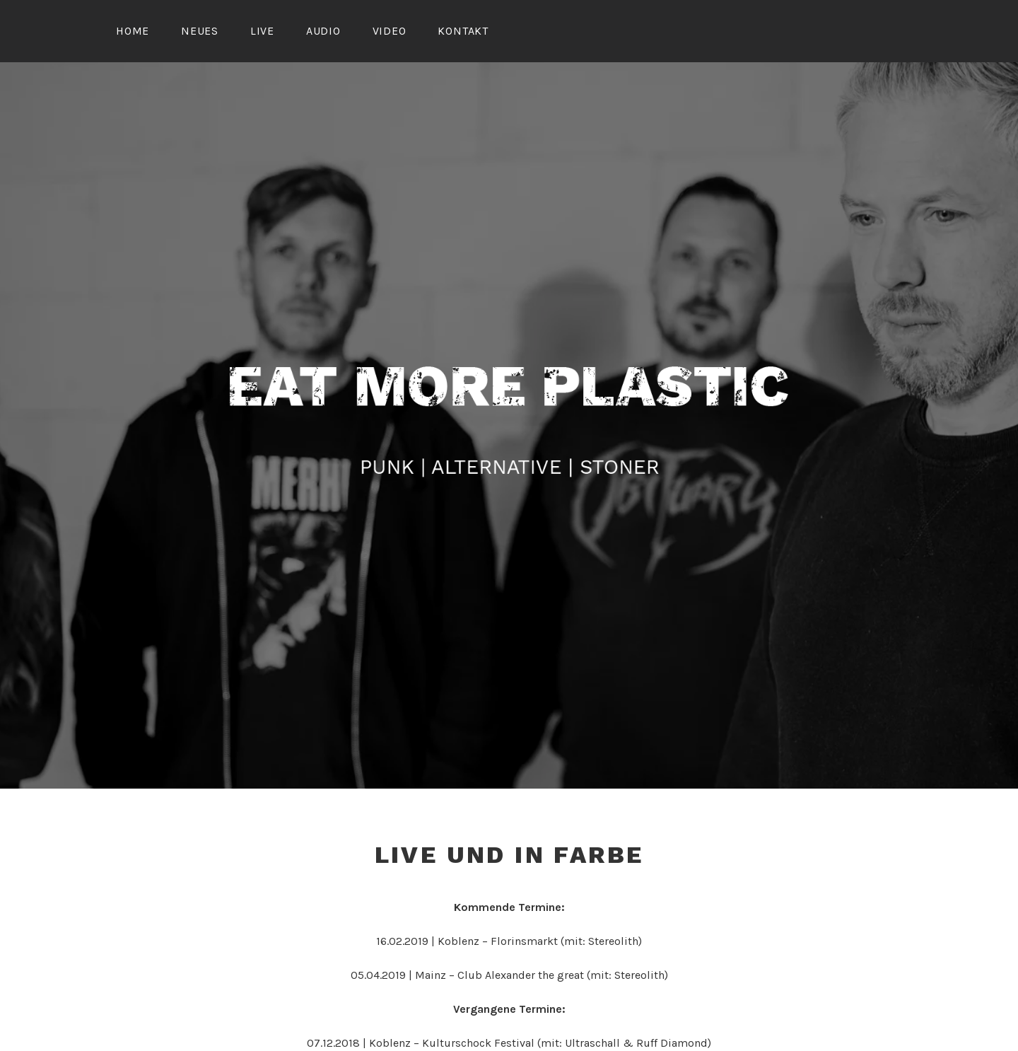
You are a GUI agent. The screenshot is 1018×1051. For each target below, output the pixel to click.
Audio (323, 30)
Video (389, 30)
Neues (199, 30)
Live (262, 30)
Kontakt (463, 30)
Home (132, 30)
